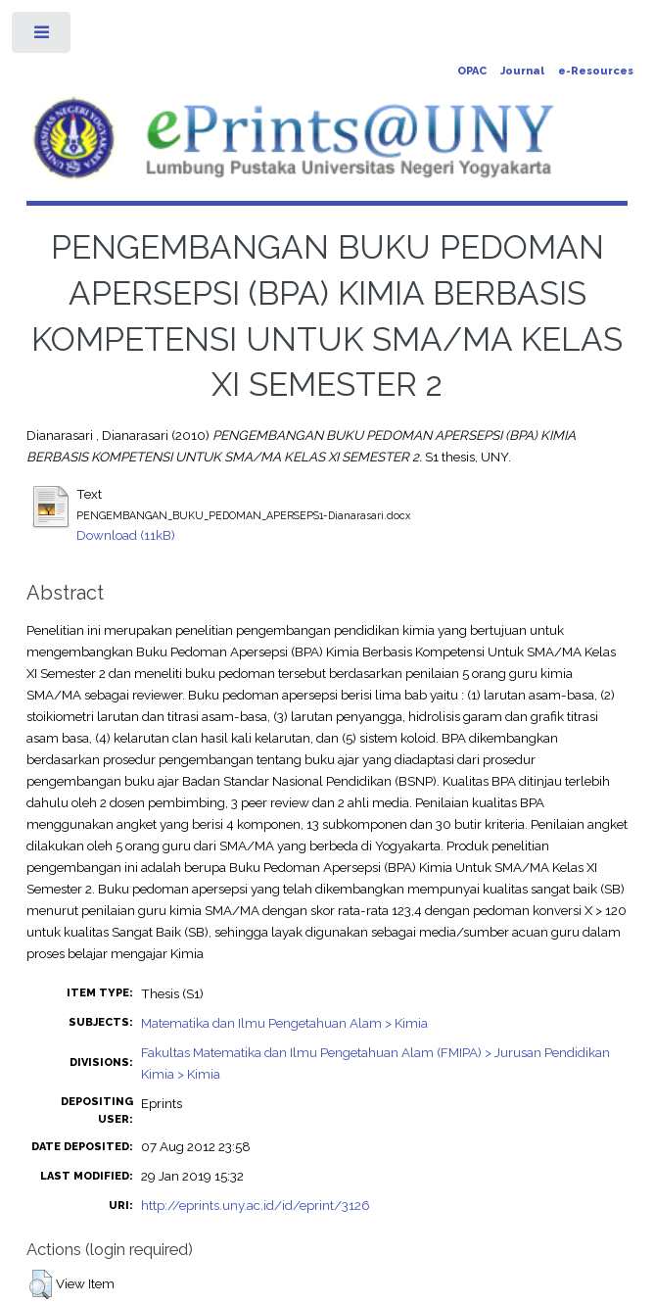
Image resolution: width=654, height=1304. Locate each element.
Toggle (42, 36)
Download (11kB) (125, 535)
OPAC (472, 71)
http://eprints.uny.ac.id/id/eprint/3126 (255, 1205)
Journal (522, 71)
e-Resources (595, 71)
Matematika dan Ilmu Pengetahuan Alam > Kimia (284, 1023)
